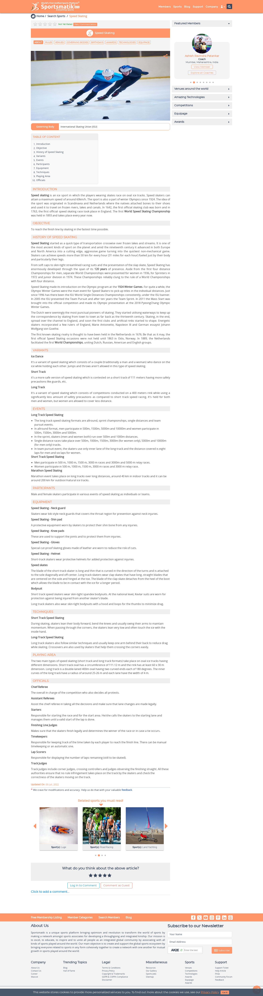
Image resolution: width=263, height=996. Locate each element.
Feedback (219, 980)
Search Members (109, 917)
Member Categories (80, 917)
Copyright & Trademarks (113, 974)
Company (212, 6)
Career (34, 974)
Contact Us (36, 971)
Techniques (42, 172)
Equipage (144, 42)
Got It (224, 992)
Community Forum (223, 977)
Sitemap (150, 977)
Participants (43, 164)
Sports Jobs (151, 974)
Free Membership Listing (46, 917)
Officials (40, 180)
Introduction (43, 144)
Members (165, 6)
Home (40, 16)
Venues (59, 42)
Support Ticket (221, 968)
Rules (48, 42)
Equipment (42, 168)
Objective (41, 148)
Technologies (127, 42)
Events (40, 160)
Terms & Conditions (111, 968)
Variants (40, 156)
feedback (127, 790)
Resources (151, 968)
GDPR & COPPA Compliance (115, 977)
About (38, 42)
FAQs (217, 974)
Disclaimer (107, 980)
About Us (35, 968)
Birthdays (97, 42)
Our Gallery (151, 971)
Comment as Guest (116, 886)
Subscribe (222, 950)
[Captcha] (192, 950)
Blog (187, 6)
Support (198, 6)
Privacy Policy (210, 992)
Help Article (220, 971)
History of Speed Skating (50, 152)
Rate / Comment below (85, 24)
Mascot (34, 977)
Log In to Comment (83, 886)
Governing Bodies (77, 42)
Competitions (191, 971)
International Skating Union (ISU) (79, 127)
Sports (177, 6)
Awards (111, 42)
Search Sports (56, 16)
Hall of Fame (69, 971)
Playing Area (43, 176)
